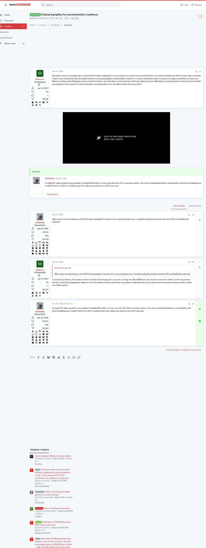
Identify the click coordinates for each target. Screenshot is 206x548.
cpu (63, 18)
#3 (147, 265)
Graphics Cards (171, 354)
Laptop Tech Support (174, 385)
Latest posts (167, 290)
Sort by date (133, 209)
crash (70, 18)
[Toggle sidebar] (200, 16)
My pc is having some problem (183, 214)
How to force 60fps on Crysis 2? (184, 321)
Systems (168, 169)
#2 (147, 218)
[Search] (77, 4)
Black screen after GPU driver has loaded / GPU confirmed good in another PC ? (183, 363)
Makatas (38, 18)
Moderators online (170, 392)
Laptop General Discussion (176, 340)
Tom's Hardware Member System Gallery (183, 161)
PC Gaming (170, 208)
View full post (55, 197)
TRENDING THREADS (169, 155)
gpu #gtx (78, 18)
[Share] (150, 71)
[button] (6, 4)
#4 (147, 306)
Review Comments (173, 238)
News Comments (172, 191)
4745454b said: (64, 271)
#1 (154, 71)
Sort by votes (149, 209)
